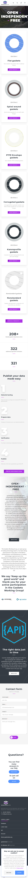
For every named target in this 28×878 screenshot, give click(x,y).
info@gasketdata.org (6, 814)
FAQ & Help (14, 771)
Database (3, 823)
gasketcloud (6, 841)
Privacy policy (19, 868)
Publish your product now (14, 471)
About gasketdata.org (6, 837)
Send (13, 737)
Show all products (14, 321)
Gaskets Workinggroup (9, 848)
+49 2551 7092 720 (14, 782)
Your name (5, 697)
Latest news (4, 827)
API (2, 830)
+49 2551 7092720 (6, 812)
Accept (19, 872)
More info (14, 539)
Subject (4, 711)
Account (3, 833)
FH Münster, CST (8, 845)
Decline (8, 872)
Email (4, 704)
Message (5, 718)
